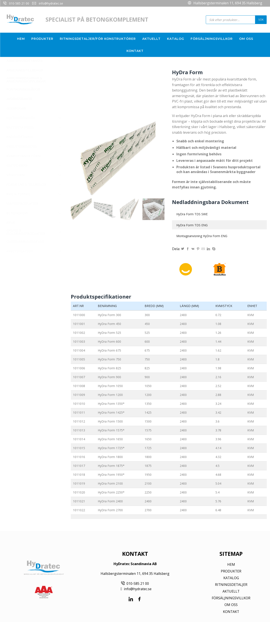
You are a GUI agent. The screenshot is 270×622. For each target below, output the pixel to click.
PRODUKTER (231, 571)
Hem (21, 39)
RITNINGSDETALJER (231, 584)
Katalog (175, 39)
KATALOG (231, 577)
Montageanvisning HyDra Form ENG (201, 236)
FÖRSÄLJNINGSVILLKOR (231, 598)
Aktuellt (151, 39)
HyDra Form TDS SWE (192, 214)
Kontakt (135, 51)
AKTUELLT (231, 591)
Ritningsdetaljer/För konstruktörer (98, 39)
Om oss (246, 39)
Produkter (42, 39)
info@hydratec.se (51, 3)
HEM (231, 564)
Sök (261, 19)
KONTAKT (231, 611)
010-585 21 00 (19, 3)
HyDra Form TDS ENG (192, 225)
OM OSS (231, 604)
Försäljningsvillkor (212, 39)
